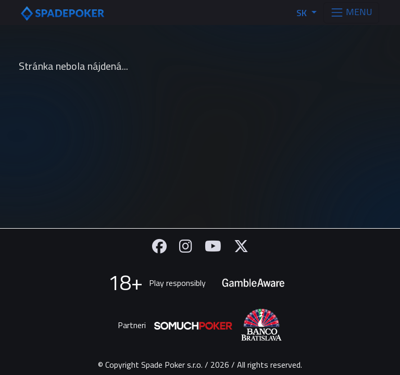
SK (302, 13)
